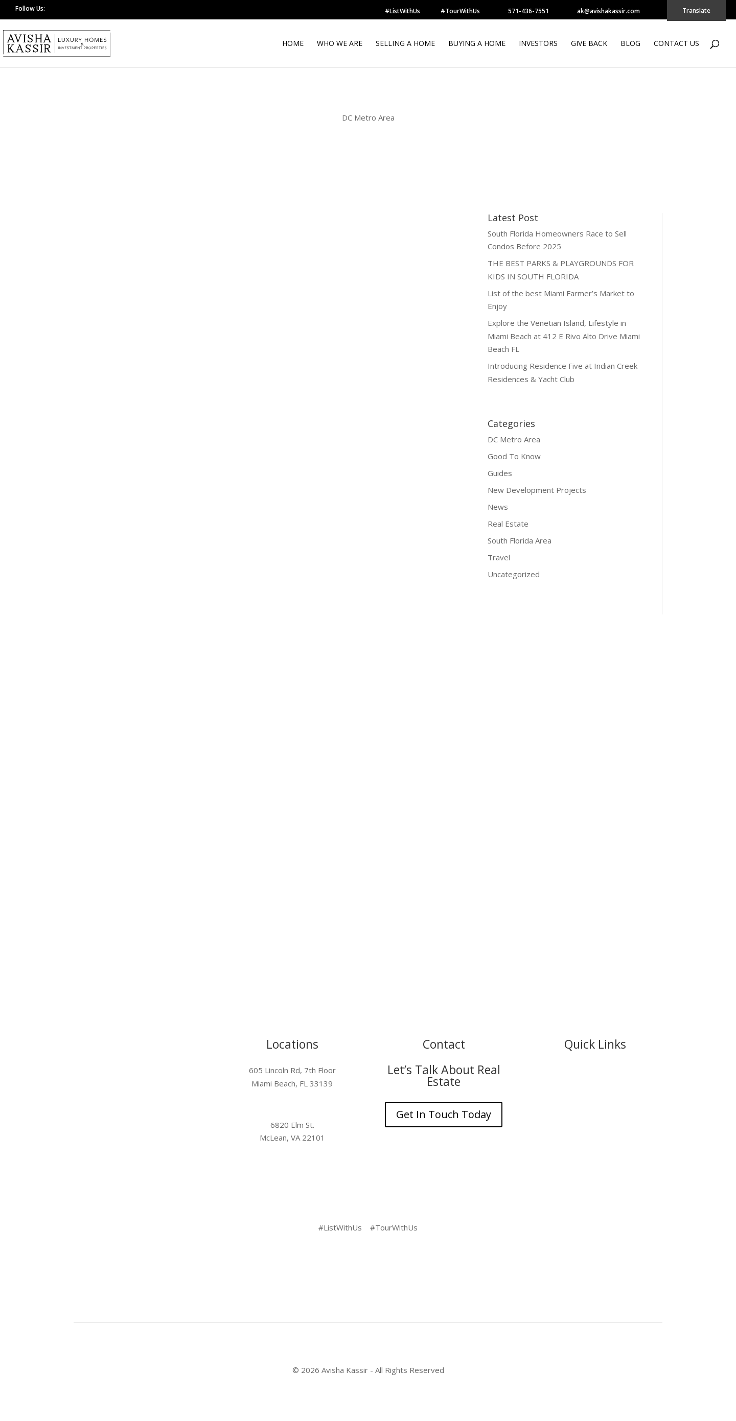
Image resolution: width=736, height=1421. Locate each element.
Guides (500, 473)
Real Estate (508, 523)
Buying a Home (476, 44)
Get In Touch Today (443, 1114)
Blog (630, 44)
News (498, 507)
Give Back (589, 44)
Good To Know (514, 456)
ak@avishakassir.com (608, 11)
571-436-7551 (528, 11)
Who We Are (339, 44)
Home (293, 44)
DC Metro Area (514, 439)
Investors (538, 44)
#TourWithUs (460, 11)
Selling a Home (405, 44)
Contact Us (676, 44)
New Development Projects (537, 490)
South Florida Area (519, 540)
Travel (499, 557)
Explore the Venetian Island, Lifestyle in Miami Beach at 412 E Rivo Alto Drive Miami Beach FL (564, 336)
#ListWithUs (402, 11)
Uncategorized (514, 574)
